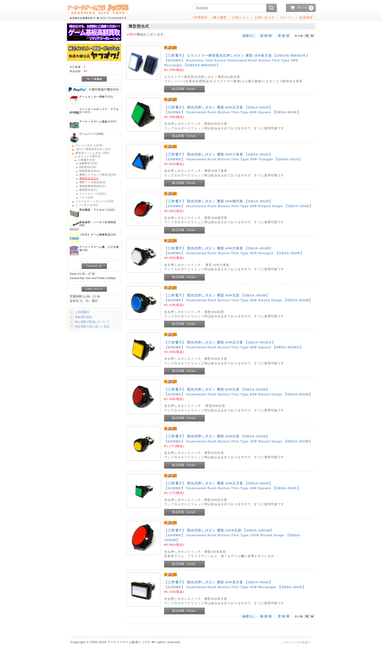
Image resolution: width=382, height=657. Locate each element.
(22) (86, 205)
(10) (97, 174)
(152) (97, 209)
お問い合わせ (265, 17)
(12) (96, 96)
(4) (92, 182)
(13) (89, 156)
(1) (89, 170)
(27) (99, 111)
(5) (88, 163)
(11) (93, 149)
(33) (86, 197)
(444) (91, 134)
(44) (97, 234)
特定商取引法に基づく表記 (92, 326)
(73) (86, 160)
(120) (94, 201)
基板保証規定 (83, 317)
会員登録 (306, 17)
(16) (99, 248)
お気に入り (240, 17)
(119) (89, 145)
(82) (92, 153)
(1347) (98, 121)
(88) (97, 224)
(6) (88, 167)
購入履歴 (220, 17)
